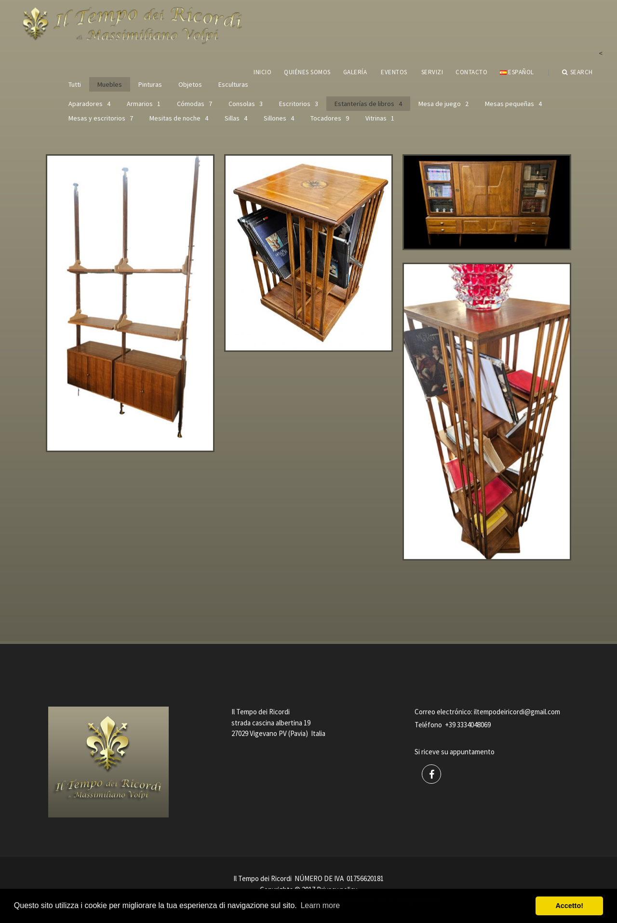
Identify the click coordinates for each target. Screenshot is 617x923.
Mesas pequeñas (513, 103)
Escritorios (298, 103)
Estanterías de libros (368, 103)
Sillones (279, 118)
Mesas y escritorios (100, 118)
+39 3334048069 (468, 724)
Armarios (144, 103)
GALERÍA (355, 72)
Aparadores (89, 103)
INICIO (262, 72)
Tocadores (329, 118)
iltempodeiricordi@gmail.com (517, 711)
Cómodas (194, 103)
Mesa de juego (443, 103)
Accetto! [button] (569, 906)
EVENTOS (394, 72)
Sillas (236, 118)
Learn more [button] (320, 905)
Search (577, 72)
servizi (432, 72)
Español (517, 72)
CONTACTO (471, 72)
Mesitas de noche (178, 118)
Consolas (245, 103)
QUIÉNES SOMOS (307, 72)
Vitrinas (379, 118)
